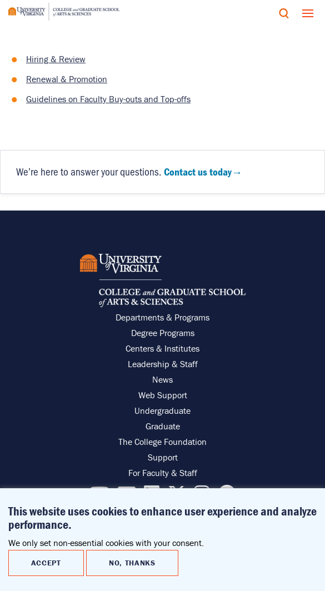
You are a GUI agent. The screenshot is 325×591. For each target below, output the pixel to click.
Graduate (163, 426)
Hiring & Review (56, 58)
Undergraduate (162, 410)
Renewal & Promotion (66, 78)
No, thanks (132, 564)
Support (163, 457)
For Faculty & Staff (162, 472)
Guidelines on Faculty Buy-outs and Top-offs (108, 98)
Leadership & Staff (163, 363)
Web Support (162, 394)
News (162, 379)
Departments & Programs (162, 317)
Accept (46, 564)
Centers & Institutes (162, 348)
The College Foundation (162, 441)
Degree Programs (162, 332)
